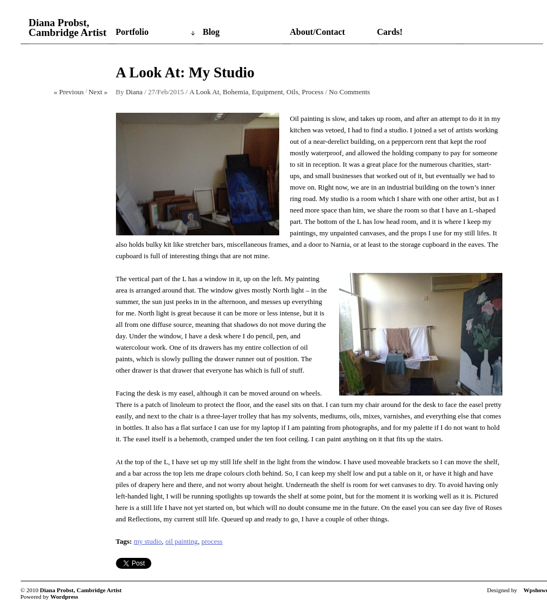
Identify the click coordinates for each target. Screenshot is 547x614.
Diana (134, 92)
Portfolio (132, 32)
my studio (148, 541)
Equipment (267, 92)
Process (313, 92)
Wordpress (64, 596)
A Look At (204, 92)
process (212, 541)
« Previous (69, 92)
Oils (292, 92)
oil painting (181, 541)
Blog (211, 32)
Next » (97, 92)
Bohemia (235, 92)
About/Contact (317, 32)
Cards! (390, 32)
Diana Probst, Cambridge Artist (68, 28)
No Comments (349, 92)
